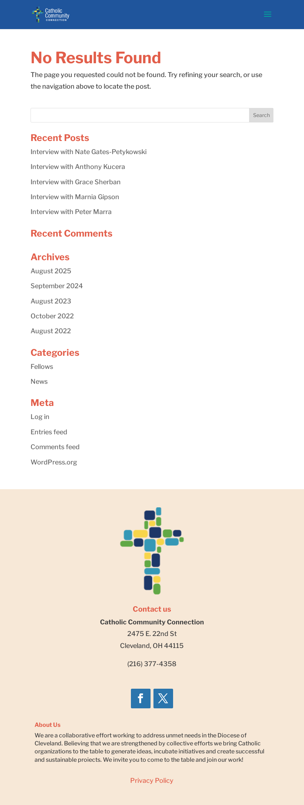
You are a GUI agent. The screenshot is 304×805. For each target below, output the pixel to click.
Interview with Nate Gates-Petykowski (89, 152)
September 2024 (57, 286)
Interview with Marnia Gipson (75, 197)
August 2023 (51, 301)
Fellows (42, 366)
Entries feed (49, 432)
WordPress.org (54, 462)
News (39, 381)
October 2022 (52, 316)
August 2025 (51, 271)
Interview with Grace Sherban (76, 182)
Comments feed (55, 447)
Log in (40, 416)
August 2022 (51, 331)
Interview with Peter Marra (71, 212)
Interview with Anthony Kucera (78, 166)
